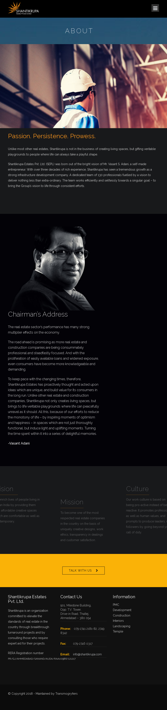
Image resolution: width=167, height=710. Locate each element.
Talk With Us (80, 570)
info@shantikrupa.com (87, 654)
